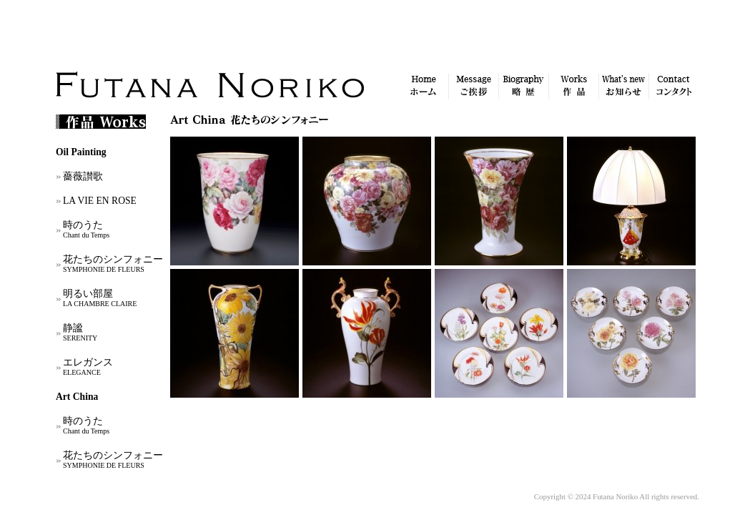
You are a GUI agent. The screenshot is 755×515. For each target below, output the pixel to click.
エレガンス (88, 366)
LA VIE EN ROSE (100, 200)
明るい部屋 (100, 298)
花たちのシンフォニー (113, 263)
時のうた (86, 229)
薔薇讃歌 (83, 176)
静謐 (80, 332)
